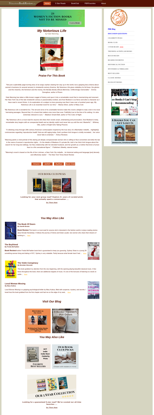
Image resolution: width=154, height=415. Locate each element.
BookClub (75, 3)
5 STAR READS (115, 47)
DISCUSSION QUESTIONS (117, 33)
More (28, 235)
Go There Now (51, 202)
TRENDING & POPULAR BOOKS (120, 51)
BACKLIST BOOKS (115, 82)
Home (47, 3)
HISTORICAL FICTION (116, 64)
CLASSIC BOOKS (114, 78)
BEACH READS (113, 56)
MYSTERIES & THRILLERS (118, 69)
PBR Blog (111, 29)
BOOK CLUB (112, 42)
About (103, 3)
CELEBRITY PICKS (115, 38)
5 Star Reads (60, 3)
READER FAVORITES (116, 60)
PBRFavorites (90, 3)
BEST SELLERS (113, 73)
